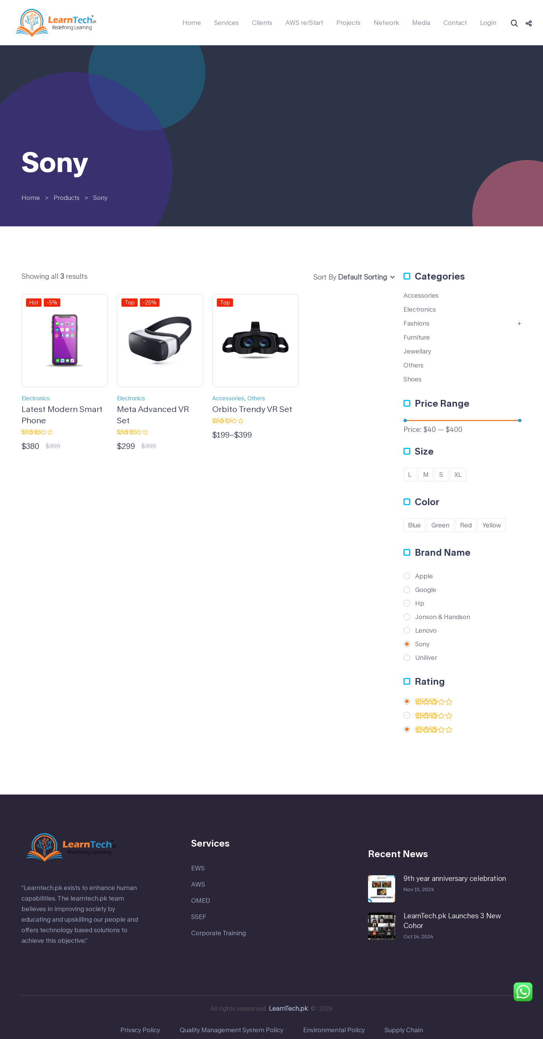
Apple (424, 576)
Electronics (35, 398)
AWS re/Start (304, 23)
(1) (434, 717)
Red (466, 525)
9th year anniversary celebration (454, 878)
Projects (348, 23)
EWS (198, 867)
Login (488, 23)
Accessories (228, 398)
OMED (200, 900)
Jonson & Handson (442, 616)
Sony (422, 644)
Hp (419, 603)
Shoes (412, 379)
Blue (414, 525)
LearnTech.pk (288, 1008)
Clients (262, 23)
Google (425, 589)
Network (386, 23)
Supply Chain (404, 1029)
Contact (455, 23)
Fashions (416, 323)
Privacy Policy (140, 1029)
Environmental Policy (334, 1029)
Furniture (416, 337)
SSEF (198, 916)
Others (256, 398)
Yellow (491, 525)
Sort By (324, 277)
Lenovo (426, 630)
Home (192, 23)
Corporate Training (218, 932)
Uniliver (426, 657)
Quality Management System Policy (231, 1029)
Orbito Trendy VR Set (252, 409)
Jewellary (417, 351)
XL (458, 474)
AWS (198, 884)
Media (421, 23)
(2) (434, 703)
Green (440, 525)
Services (226, 23)
